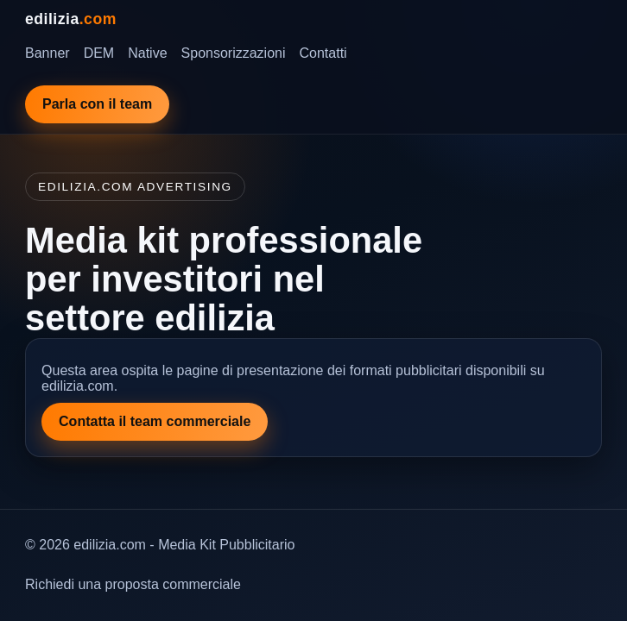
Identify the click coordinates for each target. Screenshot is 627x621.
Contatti (323, 53)
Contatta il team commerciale (154, 421)
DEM (99, 53)
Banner (47, 53)
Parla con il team (97, 104)
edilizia (71, 19)
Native (147, 53)
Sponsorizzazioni (233, 53)
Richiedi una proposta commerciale (133, 584)
